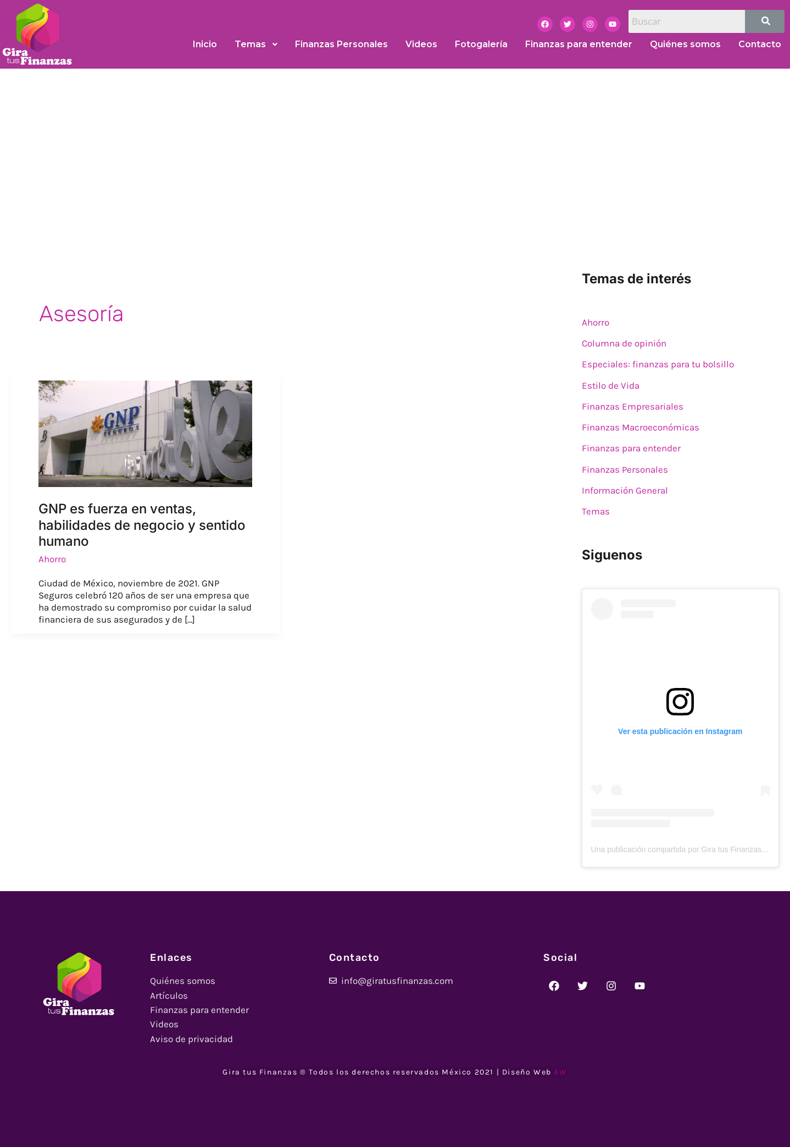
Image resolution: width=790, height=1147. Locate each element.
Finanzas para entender (631, 448)
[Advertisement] (395, 151)
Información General (625, 490)
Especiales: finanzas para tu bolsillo (658, 364)
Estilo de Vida (610, 385)
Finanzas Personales (625, 469)
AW (560, 1072)
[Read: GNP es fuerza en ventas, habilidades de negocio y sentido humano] (145, 432)
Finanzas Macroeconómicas (640, 427)
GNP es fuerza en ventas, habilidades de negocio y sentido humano (142, 525)
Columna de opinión (624, 343)
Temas (596, 511)
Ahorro (52, 558)
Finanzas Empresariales (632, 406)
